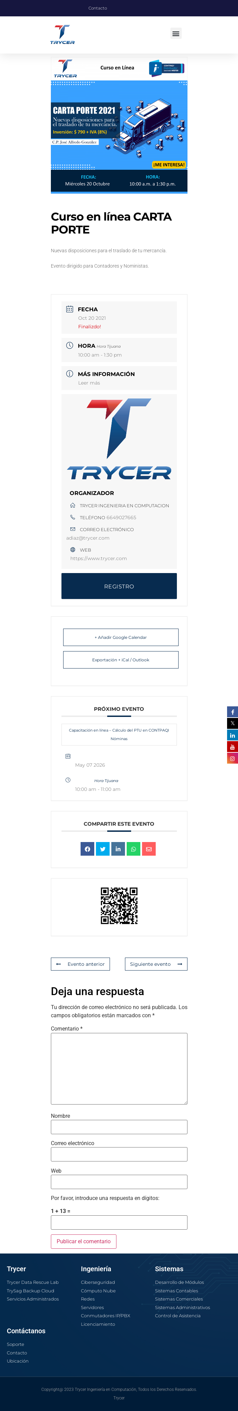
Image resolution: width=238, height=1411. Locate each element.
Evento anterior (80, 964)
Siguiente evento (156, 964)
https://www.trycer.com (98, 558)
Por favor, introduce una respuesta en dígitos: (105, 1198)
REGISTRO (119, 586)
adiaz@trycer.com (88, 538)
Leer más (89, 383)
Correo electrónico (72, 1143)
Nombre (60, 1116)
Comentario (67, 1029)
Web (56, 1171)
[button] (176, 33)
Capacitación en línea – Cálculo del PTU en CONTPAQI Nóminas (119, 734)
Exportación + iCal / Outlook (120, 659)
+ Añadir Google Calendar (121, 637)
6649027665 (121, 517)
